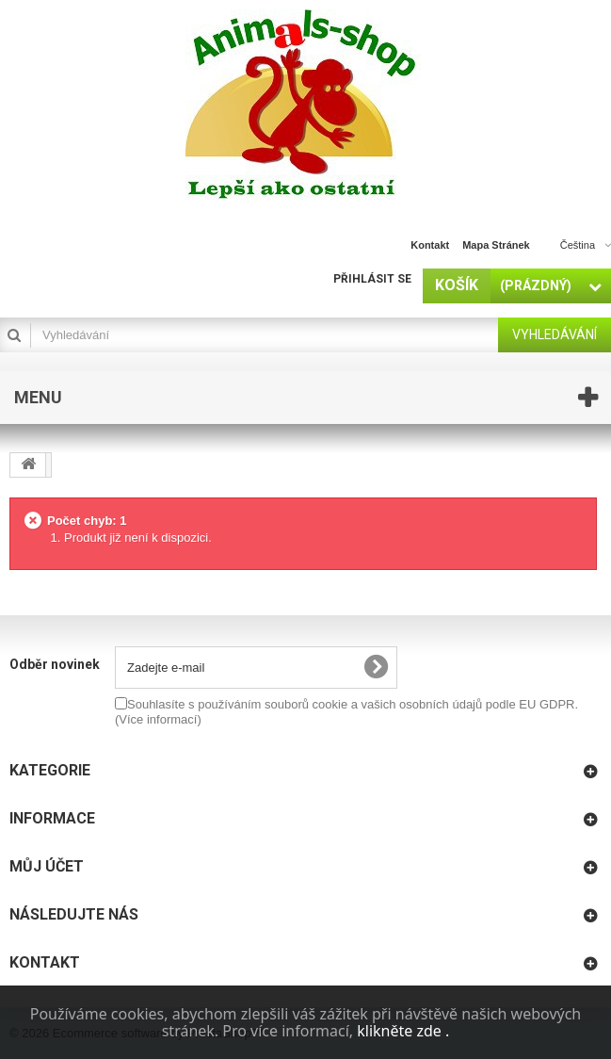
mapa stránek (496, 245)
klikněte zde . (403, 1030)
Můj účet (46, 866)
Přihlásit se (372, 278)
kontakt (429, 245)
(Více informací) (158, 719)
